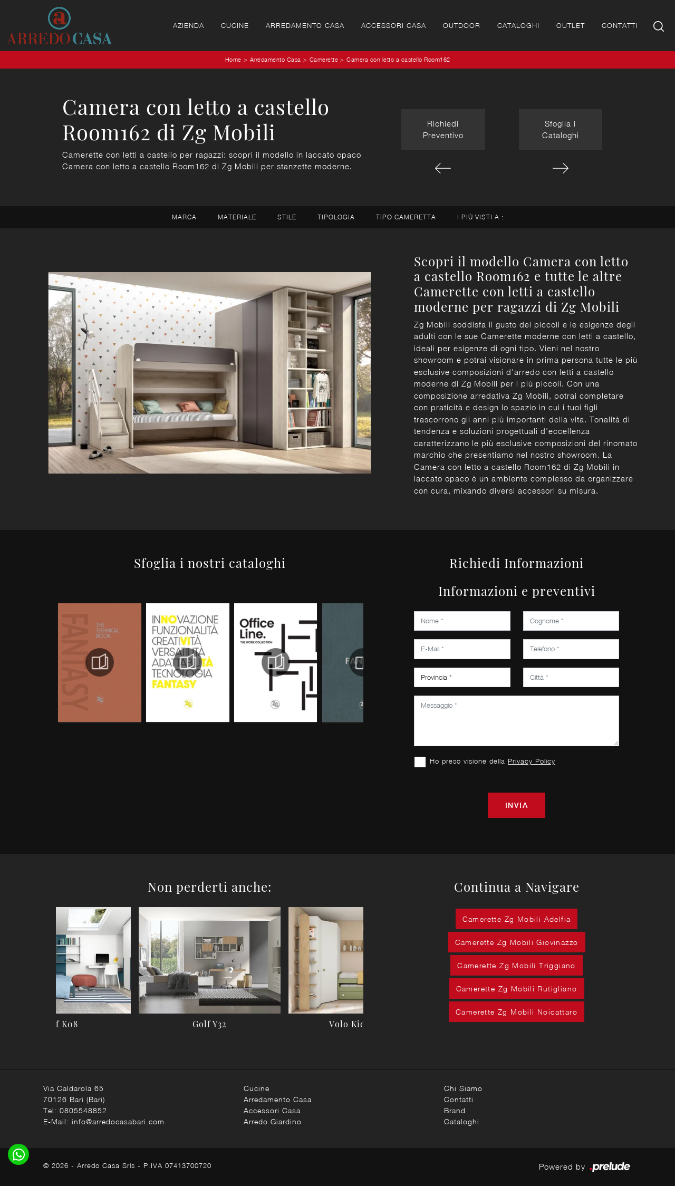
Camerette (324, 59)
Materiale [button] (237, 217)
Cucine (235, 25)
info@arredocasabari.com (118, 1121)
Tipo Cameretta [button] (406, 217)
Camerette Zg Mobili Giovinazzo (516, 942)
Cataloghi (518, 25)
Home (233, 59)
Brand (455, 1110)
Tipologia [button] (336, 217)
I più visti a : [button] (480, 217)
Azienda (188, 25)
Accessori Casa (393, 25)
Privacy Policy (531, 761)
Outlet (570, 25)
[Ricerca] (659, 25)
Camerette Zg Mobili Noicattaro (516, 1011)
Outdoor (461, 25)
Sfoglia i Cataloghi (560, 129)
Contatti (620, 25)
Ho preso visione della (492, 761)
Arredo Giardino (273, 1121)
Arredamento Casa (305, 25)
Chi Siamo (463, 1088)
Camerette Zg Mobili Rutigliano (516, 988)
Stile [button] (286, 217)
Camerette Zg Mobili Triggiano (516, 965)
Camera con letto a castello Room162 (398, 59)
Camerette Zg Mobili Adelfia (516, 918)
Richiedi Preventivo (443, 129)
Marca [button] (184, 217)
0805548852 (83, 1110)
